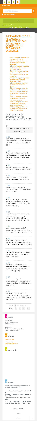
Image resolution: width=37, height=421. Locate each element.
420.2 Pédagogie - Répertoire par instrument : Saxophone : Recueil (19, 84)
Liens (18, 413)
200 (28, 308)
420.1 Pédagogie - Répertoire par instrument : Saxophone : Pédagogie (19, 62)
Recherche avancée (9, 15)
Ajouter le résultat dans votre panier (19, 128)
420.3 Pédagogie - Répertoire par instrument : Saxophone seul (19, 89)
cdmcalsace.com (9, 339)
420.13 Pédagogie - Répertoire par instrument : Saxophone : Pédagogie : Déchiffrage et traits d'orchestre (19, 73)
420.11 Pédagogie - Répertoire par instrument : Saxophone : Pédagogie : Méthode (19, 67)
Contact (18, 418)
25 (16, 308)
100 (24, 308)
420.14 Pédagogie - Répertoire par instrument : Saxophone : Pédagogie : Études (19, 79)
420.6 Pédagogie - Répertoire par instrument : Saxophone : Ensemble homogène (19, 103)
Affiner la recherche (19, 131)
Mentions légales (18, 408)
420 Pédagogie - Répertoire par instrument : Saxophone (19, 58)
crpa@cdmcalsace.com (11, 344)
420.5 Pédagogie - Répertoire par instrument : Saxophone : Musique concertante (19, 98)
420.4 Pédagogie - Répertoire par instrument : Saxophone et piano (19, 93)
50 (20, 308)
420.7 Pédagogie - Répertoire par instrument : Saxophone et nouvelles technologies (19, 108)
